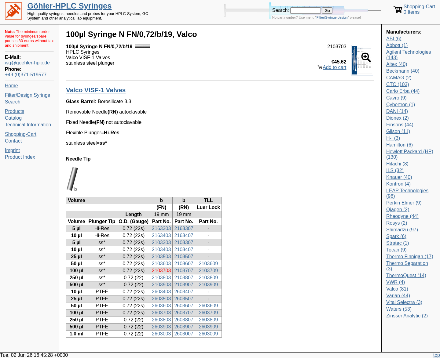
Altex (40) (396, 64)
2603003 (161, 333)
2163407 (183, 235)
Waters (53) (399, 309)
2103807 (183, 277)
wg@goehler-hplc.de (27, 62)
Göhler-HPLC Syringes (70, 6)
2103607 (183, 263)
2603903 (161, 326)
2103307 (183, 242)
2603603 (161, 305)
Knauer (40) (399, 177)
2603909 (208, 326)
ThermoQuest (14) (406, 275)
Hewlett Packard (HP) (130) (409, 154)
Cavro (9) (396, 97)
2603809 (208, 319)
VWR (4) (395, 282)
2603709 (208, 312)
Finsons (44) (399, 124)
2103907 (183, 284)
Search (12, 101)
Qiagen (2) (397, 209)
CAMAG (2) (399, 77)
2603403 (161, 291)
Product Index (20, 157)
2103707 (183, 270)
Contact (13, 140)
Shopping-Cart (20, 134)
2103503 (161, 256)
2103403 (161, 249)
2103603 (161, 263)
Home (11, 85)
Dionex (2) (397, 118)
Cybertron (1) (400, 104)
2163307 (183, 228)
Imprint (12, 150)
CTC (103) (397, 84)
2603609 (208, 305)
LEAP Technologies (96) (407, 193)
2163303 (161, 228)
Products (14, 111)
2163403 (161, 235)
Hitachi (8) (397, 163)
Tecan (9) (396, 249)
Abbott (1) (397, 45)
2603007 (183, 333)
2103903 (161, 284)
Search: (280, 10)
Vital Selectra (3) (404, 302)
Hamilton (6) (399, 144)
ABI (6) (394, 38)
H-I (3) (393, 138)
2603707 (183, 312)
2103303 (161, 242)
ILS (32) (395, 170)
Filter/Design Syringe (27, 95)
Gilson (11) (398, 131)
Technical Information (28, 124)
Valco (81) (397, 288)
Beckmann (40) (403, 71)
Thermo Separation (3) (407, 266)
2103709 (208, 270)
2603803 (161, 319)
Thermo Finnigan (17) (409, 256)
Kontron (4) (398, 183)
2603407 (183, 291)
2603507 (183, 298)
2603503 (161, 298)
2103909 (208, 284)
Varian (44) (398, 295)
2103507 (183, 256)
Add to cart (334, 67)
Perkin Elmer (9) (404, 202)
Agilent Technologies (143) (408, 54)
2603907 (183, 326)
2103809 (208, 277)
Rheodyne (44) (402, 216)
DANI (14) (397, 111)
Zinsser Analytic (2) (407, 315)
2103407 (183, 249)
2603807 (183, 319)
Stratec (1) (397, 243)
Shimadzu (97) (402, 229)
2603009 (208, 333)
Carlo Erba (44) (403, 91)
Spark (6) (396, 236)
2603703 (161, 312)
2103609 (208, 263)
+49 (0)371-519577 (26, 74)
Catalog (13, 118)
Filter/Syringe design (332, 17)
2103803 (161, 277)
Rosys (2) (396, 223)
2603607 (183, 305)
